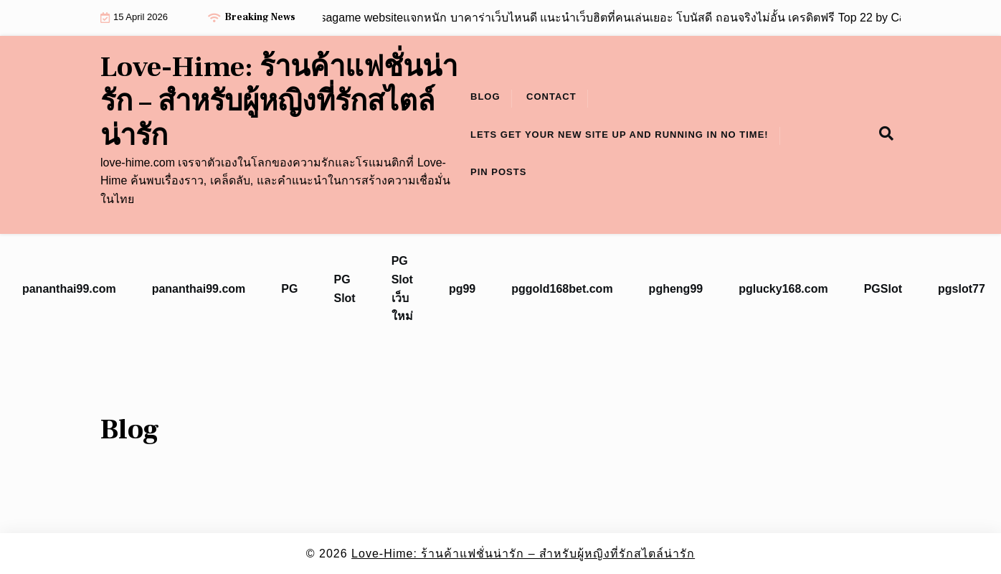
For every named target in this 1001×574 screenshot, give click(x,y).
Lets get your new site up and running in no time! (619, 134)
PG (289, 289)
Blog (485, 96)
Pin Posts (498, 171)
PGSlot (883, 289)
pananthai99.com (69, 289)
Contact (551, 96)
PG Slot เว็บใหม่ (402, 288)
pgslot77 (961, 289)
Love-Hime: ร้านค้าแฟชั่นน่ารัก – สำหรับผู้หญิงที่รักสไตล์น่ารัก (278, 102)
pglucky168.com (783, 289)
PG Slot (344, 288)
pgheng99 (676, 289)
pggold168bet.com (561, 289)
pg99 (462, 289)
